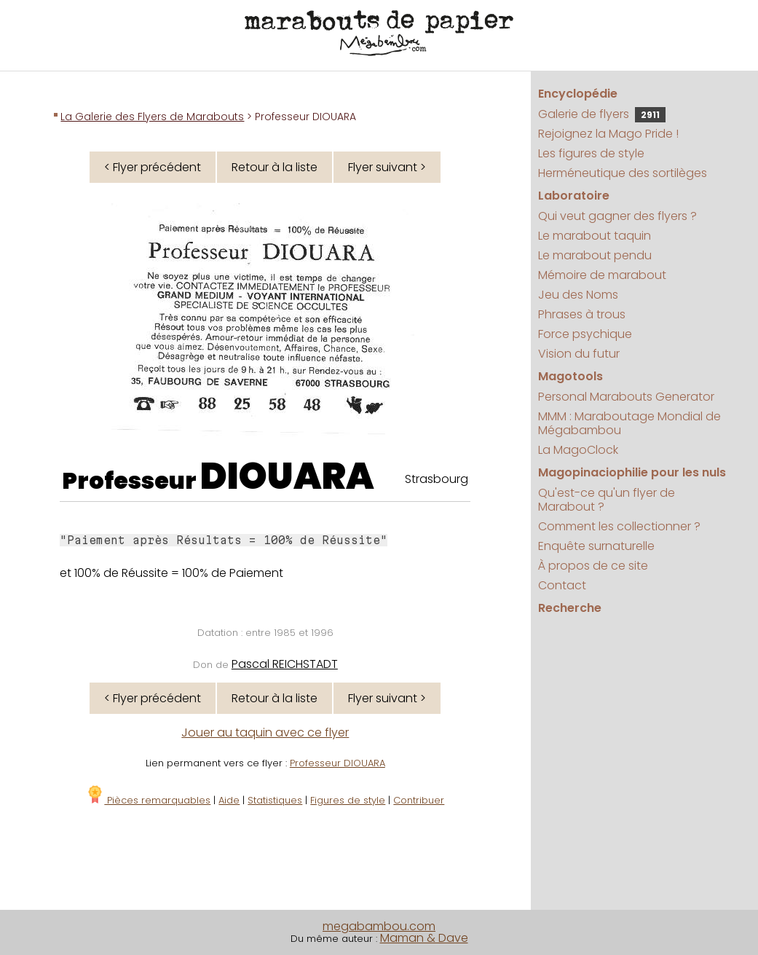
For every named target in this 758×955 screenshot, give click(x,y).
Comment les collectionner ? (619, 526)
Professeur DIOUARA (337, 763)
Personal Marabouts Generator (626, 396)
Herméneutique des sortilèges (622, 173)
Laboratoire (573, 195)
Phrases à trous (581, 314)
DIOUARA (287, 476)
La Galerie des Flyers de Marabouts (152, 116)
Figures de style (347, 800)
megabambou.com (379, 926)
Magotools (570, 376)
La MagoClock (578, 449)
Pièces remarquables (148, 800)
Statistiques (275, 800)
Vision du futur (579, 353)
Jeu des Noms (578, 294)
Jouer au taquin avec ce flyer (265, 732)
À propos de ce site (593, 565)
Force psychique (585, 334)
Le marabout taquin (594, 235)
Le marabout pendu (595, 255)
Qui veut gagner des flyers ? (617, 216)
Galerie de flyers (602, 114)
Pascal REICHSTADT (285, 664)
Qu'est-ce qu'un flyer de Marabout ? (606, 499)
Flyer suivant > (387, 167)
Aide (229, 800)
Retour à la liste (274, 167)
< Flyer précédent (152, 167)
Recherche (569, 608)
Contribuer (418, 800)
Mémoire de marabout (602, 275)
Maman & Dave (424, 938)
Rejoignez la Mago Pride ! (608, 133)
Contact (562, 585)
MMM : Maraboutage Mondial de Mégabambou (629, 423)
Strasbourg (436, 479)
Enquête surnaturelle (596, 546)
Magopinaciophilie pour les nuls (632, 472)
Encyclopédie (577, 93)
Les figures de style (591, 153)
